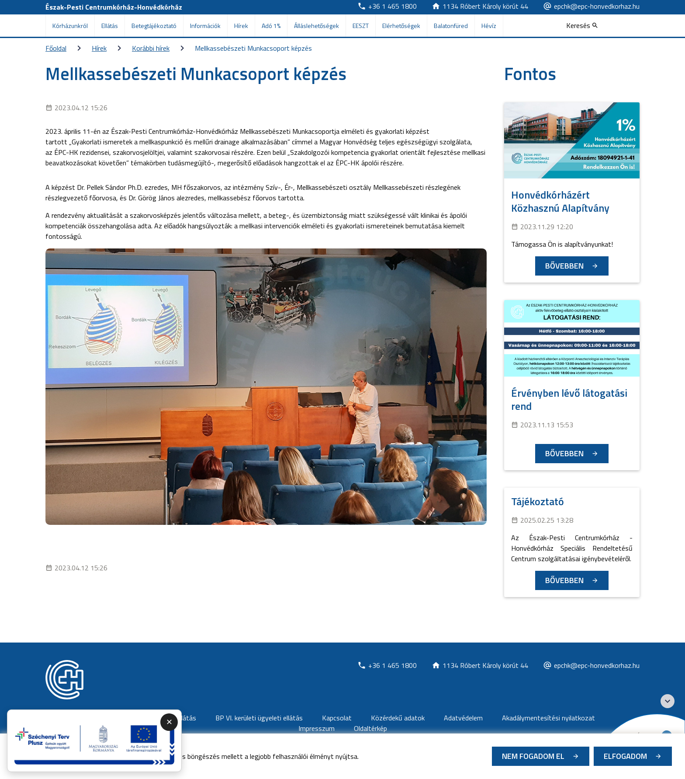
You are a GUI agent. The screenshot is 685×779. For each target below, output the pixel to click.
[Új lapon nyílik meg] (387, 6)
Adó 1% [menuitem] (271, 25)
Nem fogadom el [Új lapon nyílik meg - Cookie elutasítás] (533, 756)
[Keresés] (582, 25)
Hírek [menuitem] (241, 25)
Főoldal (55, 48)
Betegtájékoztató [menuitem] (153, 25)
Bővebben (564, 266)
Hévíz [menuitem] (488, 25)
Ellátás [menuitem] (109, 25)
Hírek (99, 48)
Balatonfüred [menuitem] (451, 25)
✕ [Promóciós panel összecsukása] (169, 722)
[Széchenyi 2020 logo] (668, 701)
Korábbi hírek (151, 48)
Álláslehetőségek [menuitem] (316, 25)
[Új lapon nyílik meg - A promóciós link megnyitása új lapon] (94, 741)
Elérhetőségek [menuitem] (401, 25)
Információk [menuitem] (205, 25)
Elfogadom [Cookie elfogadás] (625, 756)
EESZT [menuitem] (361, 25)
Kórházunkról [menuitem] (70, 25)
